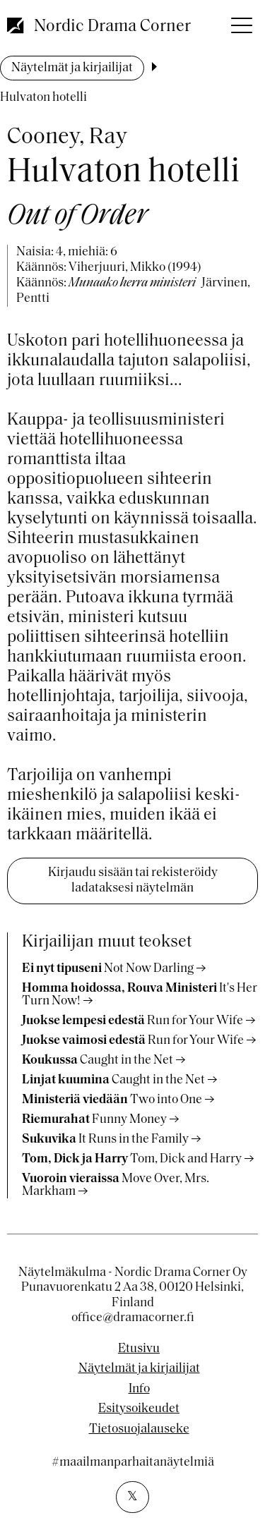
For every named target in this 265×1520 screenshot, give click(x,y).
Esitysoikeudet (138, 1409)
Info (139, 1389)
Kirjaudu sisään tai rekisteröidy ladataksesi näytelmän (133, 880)
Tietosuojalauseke (139, 1429)
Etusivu (139, 1349)
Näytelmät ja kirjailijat (72, 68)
